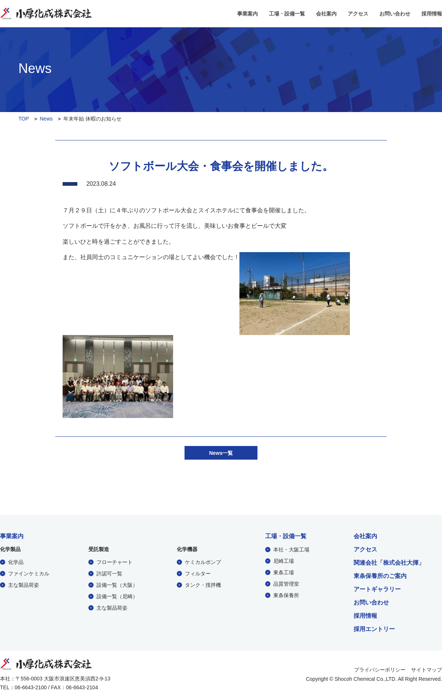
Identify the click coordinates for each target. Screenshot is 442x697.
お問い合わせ (394, 14)
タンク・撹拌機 (203, 584)
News (46, 119)
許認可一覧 (109, 573)
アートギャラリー (377, 589)
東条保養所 (286, 594)
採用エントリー (374, 629)
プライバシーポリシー (380, 669)
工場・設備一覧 (287, 14)
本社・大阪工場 (291, 549)
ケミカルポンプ (203, 561)
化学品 (16, 561)
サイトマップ (426, 669)
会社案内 (326, 14)
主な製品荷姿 (23, 584)
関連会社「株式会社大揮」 (389, 562)
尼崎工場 (283, 560)
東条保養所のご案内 (380, 576)
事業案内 (247, 14)
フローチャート (115, 561)
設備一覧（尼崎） (117, 596)
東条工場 (283, 572)
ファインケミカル (28, 573)
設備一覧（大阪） (117, 584)
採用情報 (431, 14)
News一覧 (221, 453)
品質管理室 (286, 583)
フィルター (198, 573)
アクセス (358, 14)
